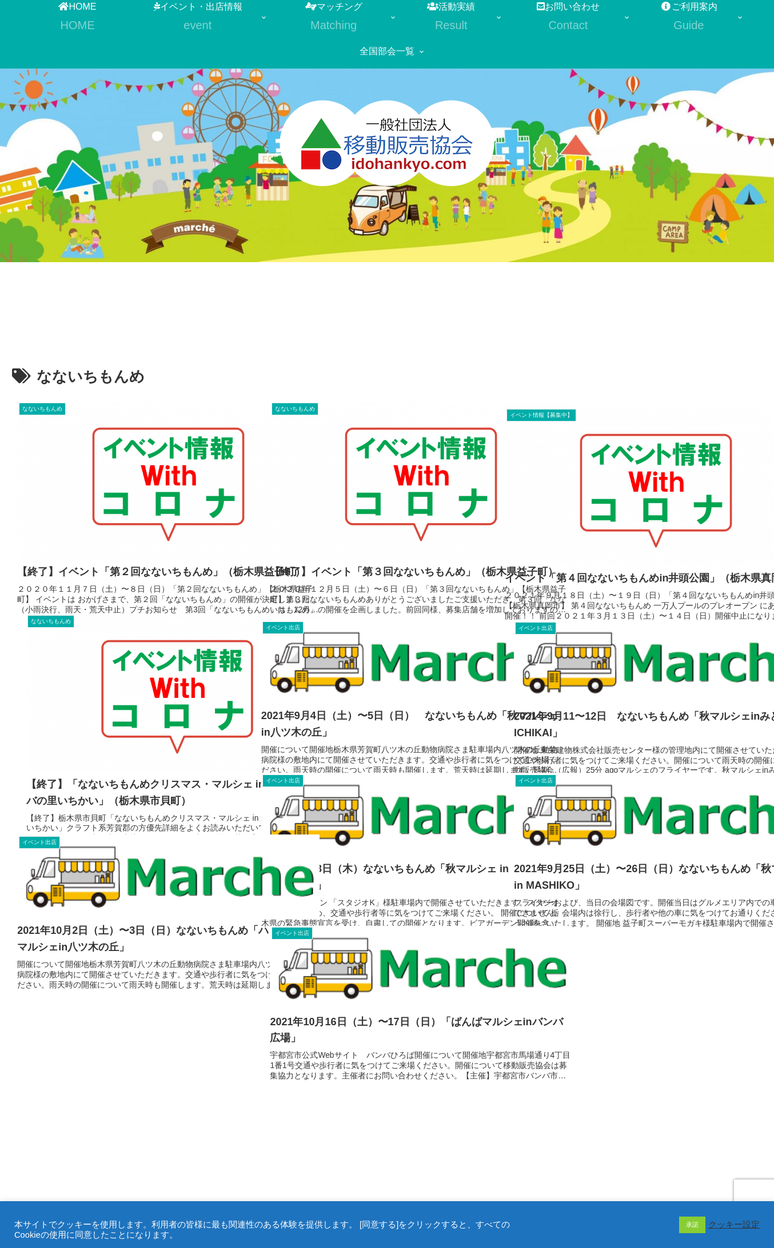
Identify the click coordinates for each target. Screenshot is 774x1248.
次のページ (387, 1111)
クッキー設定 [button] (734, 1224)
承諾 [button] (692, 1224)
